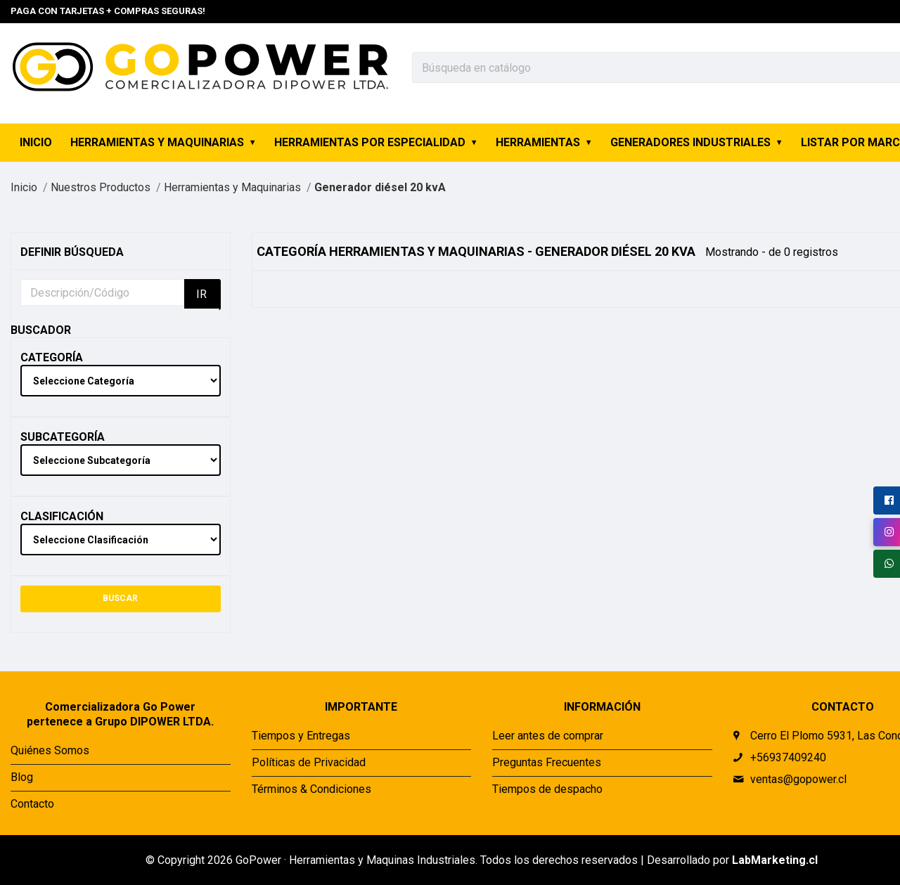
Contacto (32, 803)
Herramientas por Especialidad (369, 142)
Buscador (41, 330)
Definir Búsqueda (72, 252)
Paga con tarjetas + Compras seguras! (108, 11)
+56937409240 (788, 757)
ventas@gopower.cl (798, 779)
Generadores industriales (690, 142)
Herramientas (538, 142)
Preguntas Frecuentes (546, 762)
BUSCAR (120, 598)
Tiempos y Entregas (301, 735)
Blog (22, 777)
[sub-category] (120, 460)
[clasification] (120, 539)
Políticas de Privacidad (309, 762)
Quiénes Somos (50, 750)
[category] (120, 380)
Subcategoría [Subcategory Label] (62, 437)
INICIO (36, 142)
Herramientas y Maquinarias (157, 142)
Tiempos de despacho (547, 789)
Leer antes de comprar (547, 735)
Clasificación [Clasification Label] (61, 516)
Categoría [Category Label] (51, 357)
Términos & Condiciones (311, 789)
